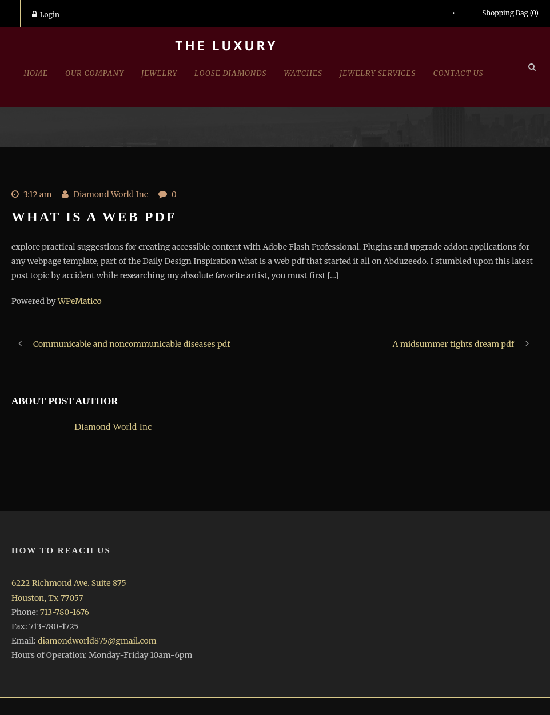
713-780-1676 (64, 612)
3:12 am (37, 194)
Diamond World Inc (110, 194)
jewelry (159, 73)
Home (35, 73)
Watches (303, 73)
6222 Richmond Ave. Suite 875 (68, 583)
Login (45, 14)
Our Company (94, 73)
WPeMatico (80, 301)
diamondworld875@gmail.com (97, 641)
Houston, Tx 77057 (47, 598)
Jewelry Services (378, 73)
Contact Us (458, 73)
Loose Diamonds (230, 73)
